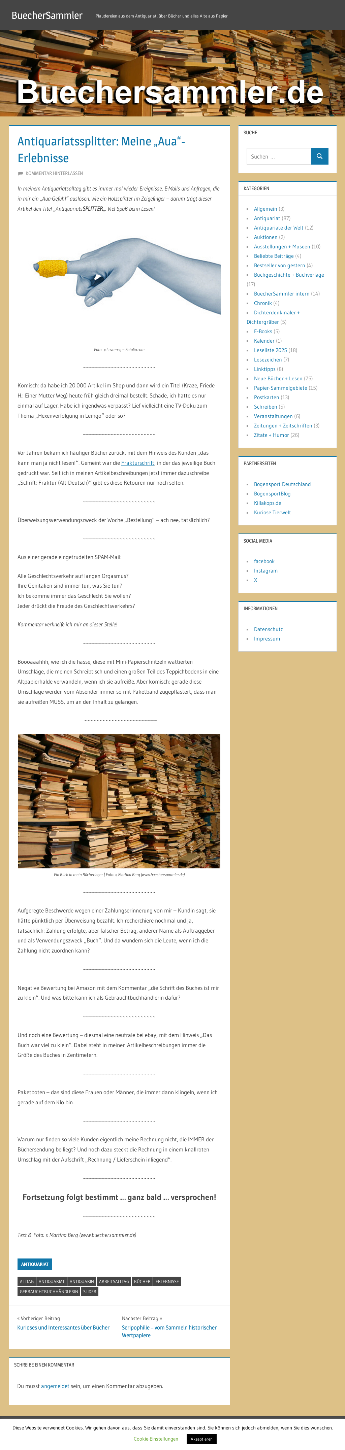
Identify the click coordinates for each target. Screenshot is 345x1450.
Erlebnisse (167, 1281)
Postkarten (266, 397)
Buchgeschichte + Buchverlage (289, 274)
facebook (264, 561)
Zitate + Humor (271, 434)
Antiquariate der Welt (279, 227)
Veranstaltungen (273, 416)
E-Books (263, 331)
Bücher (142, 1281)
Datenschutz (268, 629)
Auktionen (266, 237)
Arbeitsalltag (114, 1281)
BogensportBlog (272, 493)
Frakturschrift (137, 462)
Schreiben (265, 406)
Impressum (267, 638)
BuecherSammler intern (282, 293)
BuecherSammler (49, 15)
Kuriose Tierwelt (272, 512)
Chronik (263, 303)
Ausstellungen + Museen (282, 246)
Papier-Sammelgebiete (280, 387)
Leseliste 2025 (270, 350)
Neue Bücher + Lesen (278, 378)
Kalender (264, 340)
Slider (89, 1291)
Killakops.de (267, 502)
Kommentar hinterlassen (54, 173)
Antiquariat (35, 1264)
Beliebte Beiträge (274, 255)
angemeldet (55, 1385)
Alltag (27, 1281)
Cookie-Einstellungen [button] (156, 1439)
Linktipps (265, 369)
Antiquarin (82, 1281)
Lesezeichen (268, 359)
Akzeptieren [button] (202, 1439)
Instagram (266, 570)
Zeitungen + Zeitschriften (283, 425)
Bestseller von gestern (279, 265)
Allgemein (265, 208)
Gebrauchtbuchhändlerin (49, 1291)
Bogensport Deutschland (282, 484)
